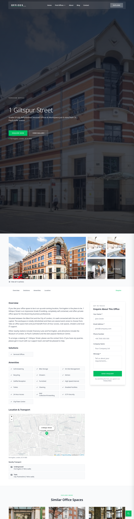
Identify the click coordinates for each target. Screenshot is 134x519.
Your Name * (97, 314)
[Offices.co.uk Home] (18, 5)
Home (49, 5)
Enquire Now (18, 133)
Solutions (26, 290)
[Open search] (128, 513)
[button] (46, 433)
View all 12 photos (16, 282)
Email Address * (98, 324)
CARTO (82, 455)
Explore (116, 5)
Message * (97, 354)
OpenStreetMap (66, 455)
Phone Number (98, 334)
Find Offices (60, 5)
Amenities (37, 290)
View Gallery (38, 133)
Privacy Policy (107, 380)
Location (48, 290)
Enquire (118, 290)
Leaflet (57, 455)
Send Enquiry (107, 374)
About (71, 5)
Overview (16, 290)
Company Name (99, 344)
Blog (78, 5)
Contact (86, 5)
